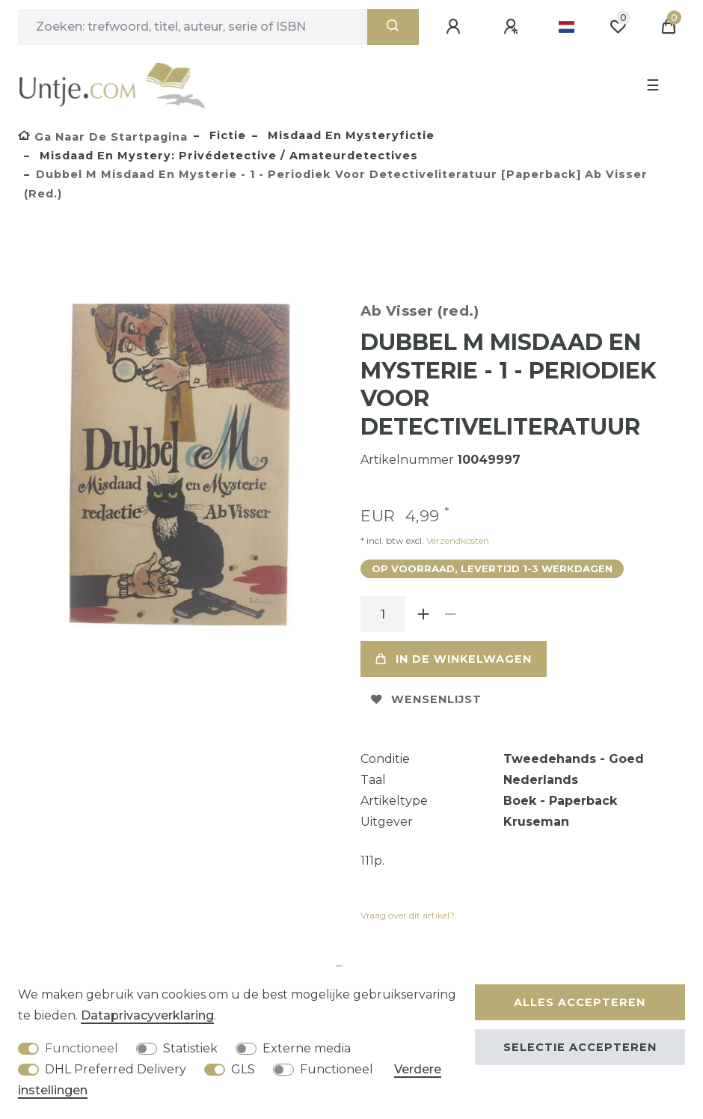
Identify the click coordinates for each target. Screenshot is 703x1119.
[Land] (566, 27)
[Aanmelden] (455, 27)
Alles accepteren (579, 1002)
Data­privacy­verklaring (147, 1015)
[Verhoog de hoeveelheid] (423, 614)
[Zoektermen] (192, 27)
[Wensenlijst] (617, 27)
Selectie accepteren (580, 1047)
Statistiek (190, 1048)
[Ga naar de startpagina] (103, 137)
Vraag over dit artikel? (407, 915)
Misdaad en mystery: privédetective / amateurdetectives (227, 155)
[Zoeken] (393, 27)
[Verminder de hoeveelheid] (450, 614)
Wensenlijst (426, 699)
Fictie (226, 135)
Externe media (307, 1048)
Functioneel (81, 1048)
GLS (243, 1069)
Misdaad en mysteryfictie (349, 135)
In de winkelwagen (453, 659)
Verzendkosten (456, 540)
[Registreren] (513, 27)
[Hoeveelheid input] (382, 614)
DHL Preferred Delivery (115, 1069)
